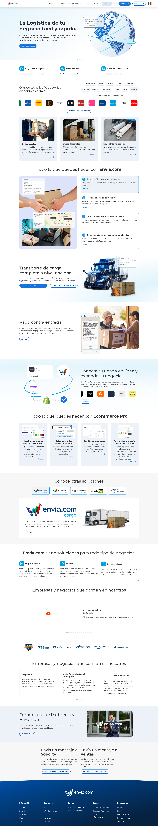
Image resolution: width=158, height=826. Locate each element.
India (117, 89)
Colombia (129, 83)
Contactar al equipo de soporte (55, 772)
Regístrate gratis (28, 46)
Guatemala (106, 89)
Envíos (52, 3)
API (20, 821)
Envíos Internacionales (77, 807)
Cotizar (97, 3)
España (85, 89)
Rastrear (106, 3)
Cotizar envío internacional (98, 816)
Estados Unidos (103, 95)
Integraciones (75, 3)
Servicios (22, 811)
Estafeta (120, 808)
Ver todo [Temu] (47, 821)
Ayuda (22, 808)
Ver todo (120, 821)
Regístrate (124, 4)
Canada (110, 83)
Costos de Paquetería (101, 808)
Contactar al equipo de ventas (95, 772)
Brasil (100, 83)
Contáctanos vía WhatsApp (64, 286)
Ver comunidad (27, 734)
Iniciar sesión (139, 4)
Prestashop (48, 814)
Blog (21, 818)
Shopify (47, 808)
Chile (119, 83)
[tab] (110, 184)
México (134, 89)
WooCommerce (50, 811)
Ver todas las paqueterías (79, 111)
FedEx (120, 811)
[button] (77, 59)
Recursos (87, 3)
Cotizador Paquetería (101, 811)
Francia (95, 89)
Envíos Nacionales (75, 811)
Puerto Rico (118, 95)
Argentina (90, 83)
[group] (38, 683)
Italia (125, 89)
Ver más (52, 157)
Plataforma (62, 3)
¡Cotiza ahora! (33, 286)
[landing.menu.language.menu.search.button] (114, 4)
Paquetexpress (123, 818)
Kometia (47, 818)
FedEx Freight (123, 814)
